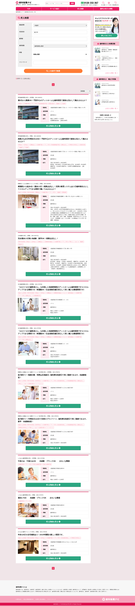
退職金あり (32, 145)
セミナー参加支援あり (69, 293)
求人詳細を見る (53, 126)
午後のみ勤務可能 (47, 464)
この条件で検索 (53, 71)
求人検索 (98, 3)
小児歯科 (63, 104)
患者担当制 (51, 104)
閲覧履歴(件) (114, 3)
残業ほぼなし (64, 145)
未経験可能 (27, 104)
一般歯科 (57, 104)
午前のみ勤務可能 (37, 464)
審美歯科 (64, 192)
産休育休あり (38, 381)
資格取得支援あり (49, 242)
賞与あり (26, 145)
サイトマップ (52, 599)
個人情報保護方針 (29, 599)
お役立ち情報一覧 (111, 73)
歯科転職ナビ (19, 12)
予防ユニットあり (73, 242)
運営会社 (19, 599)
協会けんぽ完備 (22, 192)
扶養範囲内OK (37, 296)
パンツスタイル (39, 384)
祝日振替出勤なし (62, 381)
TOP (28, 9)
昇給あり (21, 104)
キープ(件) (106, 3)
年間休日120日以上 (73, 145)
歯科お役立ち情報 (106, 9)
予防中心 (21, 245)
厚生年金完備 (30, 192)
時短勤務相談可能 (43, 104)
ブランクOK (34, 104)
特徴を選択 (36, 54)
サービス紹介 (54, 9)
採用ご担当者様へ (41, 599)
